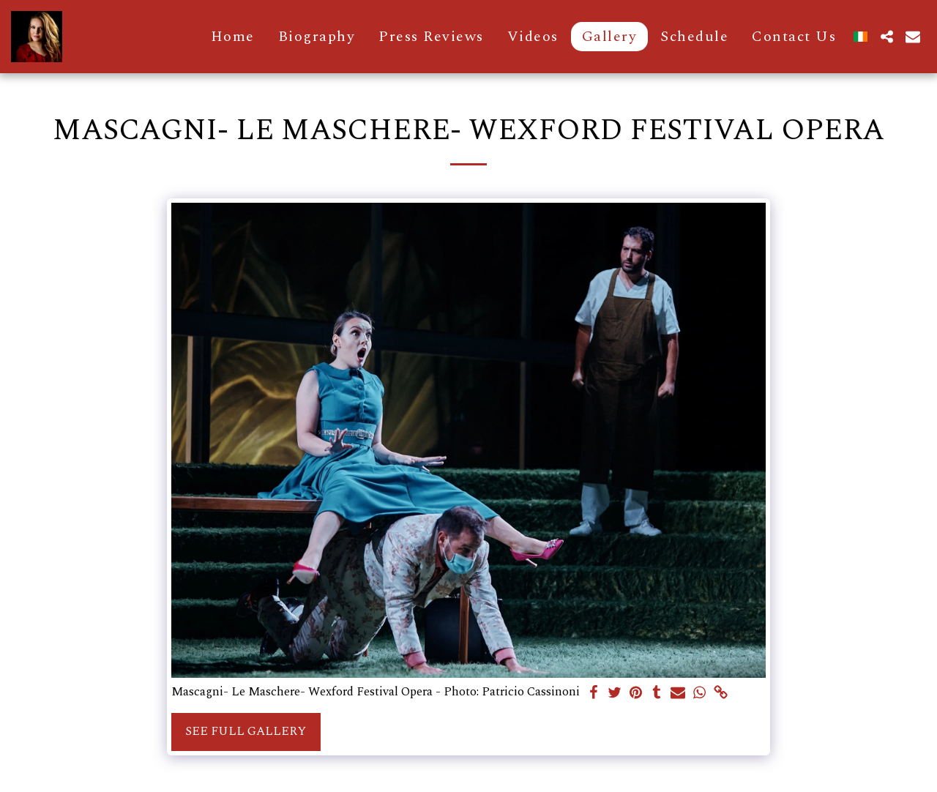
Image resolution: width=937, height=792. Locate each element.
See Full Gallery (245, 731)
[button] (886, 36)
